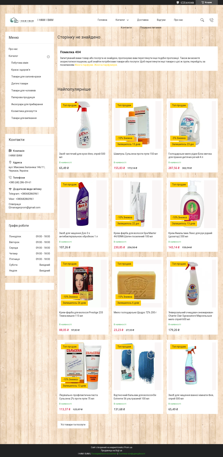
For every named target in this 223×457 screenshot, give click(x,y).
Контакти (126, 27)
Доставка (142, 19)
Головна (102, 19)
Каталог (120, 19)
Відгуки (161, 19)
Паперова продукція (23, 97)
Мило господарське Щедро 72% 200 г (135, 312)
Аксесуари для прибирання (27, 104)
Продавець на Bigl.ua (111, 450)
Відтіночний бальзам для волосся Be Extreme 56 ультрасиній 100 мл (135, 397)
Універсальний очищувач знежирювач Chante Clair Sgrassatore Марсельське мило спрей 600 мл (190, 316)
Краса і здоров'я (20, 69)
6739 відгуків (187, 2)
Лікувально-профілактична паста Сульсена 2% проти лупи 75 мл (78, 397)
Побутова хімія (19, 62)
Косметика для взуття (24, 111)
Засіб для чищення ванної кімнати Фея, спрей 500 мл (191, 397)
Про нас (178, 19)
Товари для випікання (24, 118)
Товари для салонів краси (26, 76)
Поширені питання (150, 27)
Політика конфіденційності (131, 453)
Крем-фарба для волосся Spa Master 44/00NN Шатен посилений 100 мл (135, 235)
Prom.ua (128, 447)
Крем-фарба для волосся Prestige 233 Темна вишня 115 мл (81, 314)
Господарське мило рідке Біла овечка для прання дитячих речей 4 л (190, 155)
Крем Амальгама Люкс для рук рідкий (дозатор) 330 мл (190, 235)
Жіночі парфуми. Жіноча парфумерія (96, 64)
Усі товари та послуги (73, 424)
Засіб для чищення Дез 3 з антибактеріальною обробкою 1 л (78, 235)
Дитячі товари (19, 83)
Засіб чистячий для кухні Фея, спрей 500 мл (82, 155)
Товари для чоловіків (23, 90)
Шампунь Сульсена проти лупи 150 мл (136, 153)
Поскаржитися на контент (104, 453)
